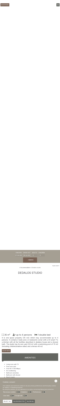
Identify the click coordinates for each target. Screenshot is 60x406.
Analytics (26, 392)
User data (8, 396)
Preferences (39, 392)
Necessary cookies (11, 392)
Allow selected (19, 401)
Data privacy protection (47, 389)
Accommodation (25, 267)
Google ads (21, 396)
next (57, 265)
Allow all (30, 401)
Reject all (7, 401)
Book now (5, 5)
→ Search (30, 260)
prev (54, 265)
